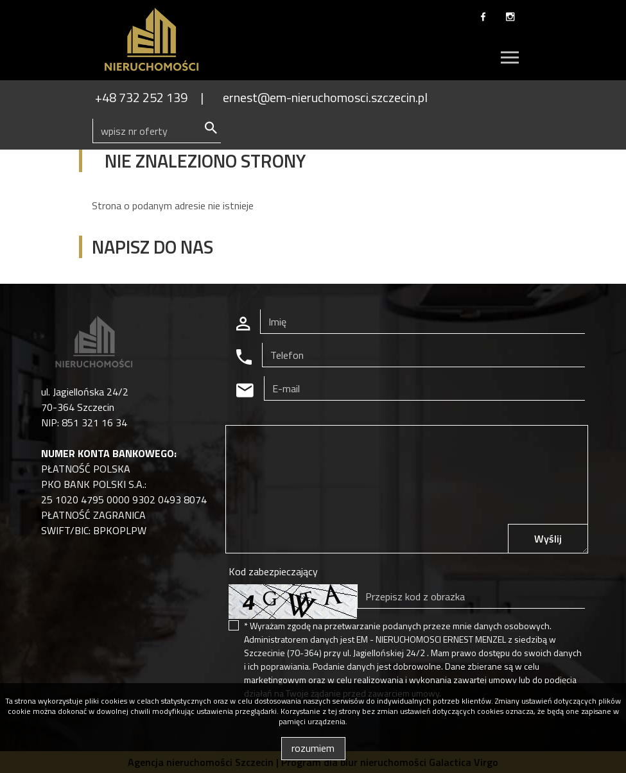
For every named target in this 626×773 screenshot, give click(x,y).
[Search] (156, 131)
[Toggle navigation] (510, 59)
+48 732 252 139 (141, 97)
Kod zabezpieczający (273, 571)
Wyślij (548, 538)
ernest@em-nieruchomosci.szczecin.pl (325, 97)
